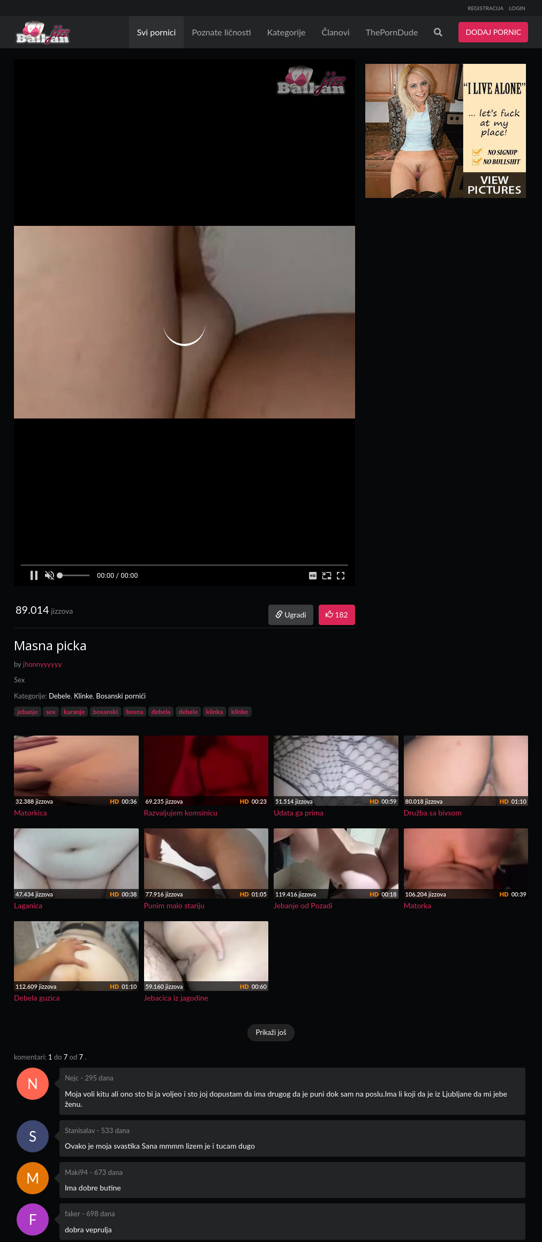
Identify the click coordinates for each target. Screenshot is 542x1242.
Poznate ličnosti (221, 32)
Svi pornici (156, 32)
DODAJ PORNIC (493, 31)
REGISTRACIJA (485, 8)
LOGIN (517, 8)
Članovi (335, 32)
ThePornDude (392, 32)
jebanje (27, 712)
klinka (214, 712)
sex (51, 712)
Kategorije (286, 32)
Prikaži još (270, 1032)
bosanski (105, 712)
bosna (135, 712)
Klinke (83, 696)
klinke (240, 712)
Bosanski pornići (121, 696)
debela (161, 712)
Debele (60, 696)
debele (188, 712)
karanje (74, 712)
